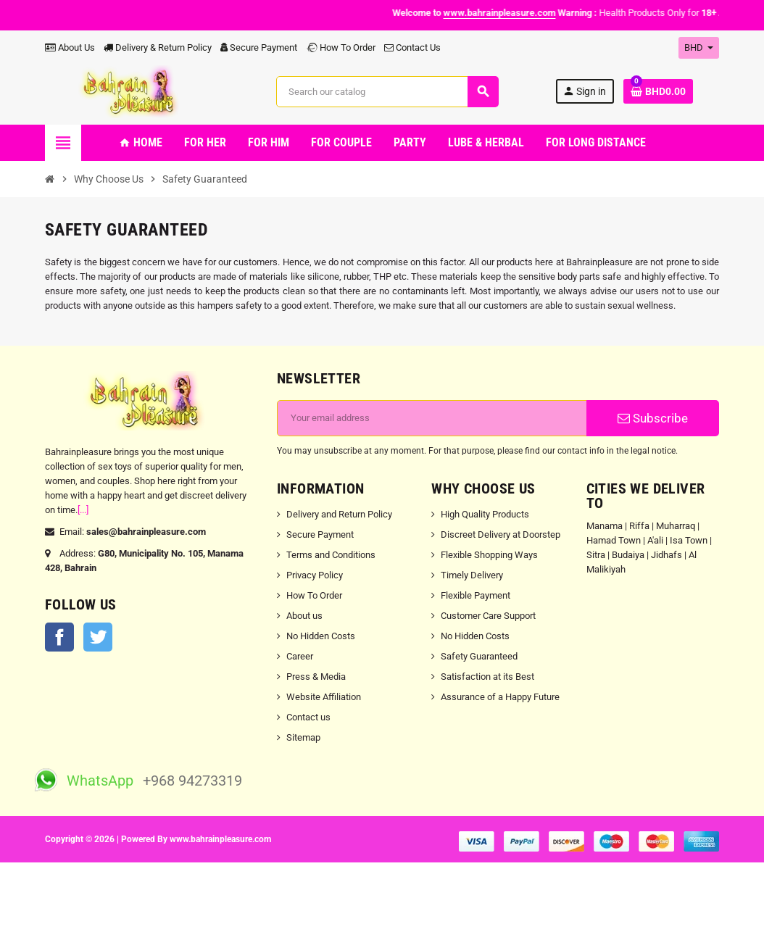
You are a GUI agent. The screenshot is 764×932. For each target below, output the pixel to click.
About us (304, 615)
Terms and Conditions (330, 554)
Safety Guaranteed (479, 656)
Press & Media (316, 676)
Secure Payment (258, 47)
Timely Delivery (472, 575)
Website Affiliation (323, 696)
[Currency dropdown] (698, 48)
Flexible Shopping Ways (489, 554)
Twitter (97, 637)
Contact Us (412, 47)
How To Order (340, 47)
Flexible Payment (475, 595)
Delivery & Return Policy (158, 47)
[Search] (386, 91)
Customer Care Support (488, 615)
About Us (70, 47)
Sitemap (303, 737)
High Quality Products (485, 514)
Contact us (308, 717)
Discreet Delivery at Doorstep (500, 534)
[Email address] (432, 418)
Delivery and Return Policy (339, 514)
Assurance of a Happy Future (500, 696)
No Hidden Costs (320, 636)
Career (299, 656)
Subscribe (653, 418)
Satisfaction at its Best (487, 676)
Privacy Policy (314, 575)
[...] (83, 509)
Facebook (59, 637)
